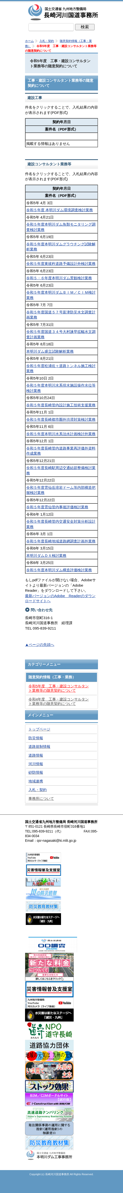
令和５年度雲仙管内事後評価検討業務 (57, 507)
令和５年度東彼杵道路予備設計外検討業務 (61, 263)
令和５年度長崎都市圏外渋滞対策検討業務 (61, 419)
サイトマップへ (86, 1187)
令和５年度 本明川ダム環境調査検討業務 (59, 210)
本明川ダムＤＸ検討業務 (46, 555)
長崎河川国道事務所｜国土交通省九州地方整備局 (63, 12)
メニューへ (61, 1187)
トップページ (37, 1187)
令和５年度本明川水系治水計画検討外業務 (61, 434)
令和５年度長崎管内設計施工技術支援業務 (61, 405)
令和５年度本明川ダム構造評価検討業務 (59, 570)
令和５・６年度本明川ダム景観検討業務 (59, 278)
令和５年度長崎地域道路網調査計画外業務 (61, 541)
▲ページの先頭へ (39, 644)
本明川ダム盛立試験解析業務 (50, 351)
